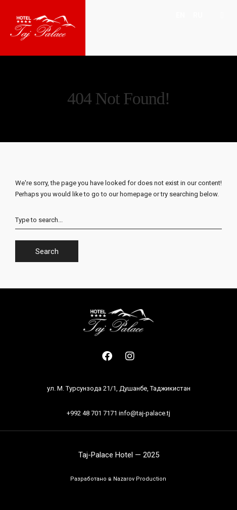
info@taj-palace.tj (144, 413)
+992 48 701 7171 (92, 413)
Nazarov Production (139, 479)
